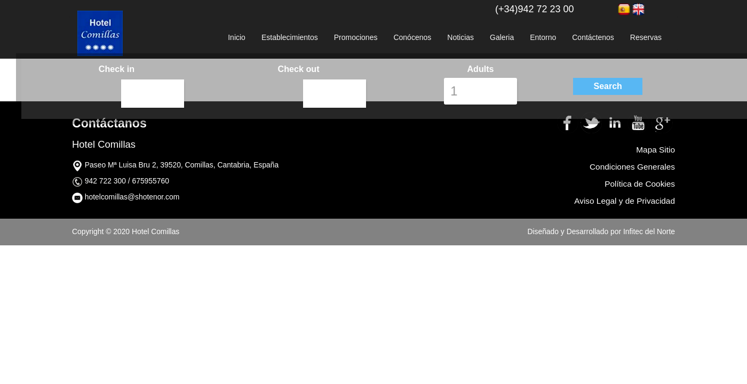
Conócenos (412, 37)
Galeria (502, 37)
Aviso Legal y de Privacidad (624, 200)
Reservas (646, 37)
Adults (480, 69)
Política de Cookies (640, 183)
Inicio (236, 37)
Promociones (356, 37)
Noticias (460, 37)
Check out (298, 69)
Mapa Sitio (655, 149)
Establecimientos (289, 37)
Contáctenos (593, 37)
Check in (116, 69)
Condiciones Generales (632, 166)
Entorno (543, 37)
